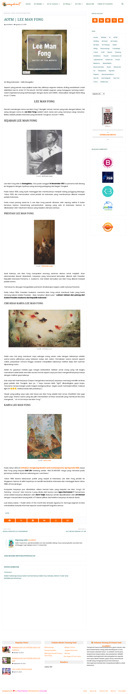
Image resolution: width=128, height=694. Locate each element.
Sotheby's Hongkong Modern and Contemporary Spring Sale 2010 (49, 468)
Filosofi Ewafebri (50, 650)
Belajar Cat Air (70, 647)
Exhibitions (97, 56)
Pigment (111, 71)
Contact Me (103, 691)
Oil (94, 71)
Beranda (7, 13)
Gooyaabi (43, 691)
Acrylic (95, 37)
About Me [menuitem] (90, 4)
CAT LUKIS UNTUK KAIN (22, 669)
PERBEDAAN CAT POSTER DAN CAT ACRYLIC (26, 648)
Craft (102, 52)
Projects (96, 74)
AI (109, 37)
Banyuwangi (105, 48)
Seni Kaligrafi (105, 78)
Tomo (95, 82)
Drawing (118, 52)
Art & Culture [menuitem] (52, 4)
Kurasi (118, 60)
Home (85, 691)
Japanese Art (98, 60)
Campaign (116, 48)
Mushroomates (98, 67)
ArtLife (115, 45)
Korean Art (109, 60)
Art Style (96, 45)
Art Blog (96, 41)
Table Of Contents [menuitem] (105, 4)
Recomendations (108, 74)
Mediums (96, 63)
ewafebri (9, 24)
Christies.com (47, 266)
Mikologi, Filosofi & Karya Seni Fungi (53, 654)
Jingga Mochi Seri (71, 650)
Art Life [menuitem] (78, 4)
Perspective (102, 71)
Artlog (95, 48)
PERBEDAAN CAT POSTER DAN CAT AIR (26, 659)
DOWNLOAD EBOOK (108, 135)
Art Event (104, 41)
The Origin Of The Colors (72, 656)
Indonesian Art (116, 56)
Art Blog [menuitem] (66, 4)
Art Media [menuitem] (38, 4)
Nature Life (117, 67)
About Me (93, 691)
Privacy (113, 691)
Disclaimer (122, 691)
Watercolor (104, 82)
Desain (109, 52)
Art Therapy (106, 45)
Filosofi (106, 56)
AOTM (13, 13)
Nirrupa (67, 653)
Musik (109, 67)
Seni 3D (95, 78)
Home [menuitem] (28, 4)
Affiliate (103, 37)
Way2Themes (22, 691)
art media (113, 41)
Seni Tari (116, 78)
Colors (95, 52)
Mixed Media (107, 63)
